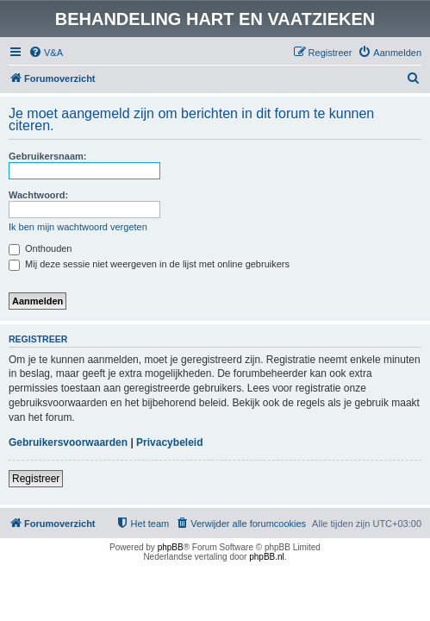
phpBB (171, 547)
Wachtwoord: (38, 195)
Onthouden (40, 248)
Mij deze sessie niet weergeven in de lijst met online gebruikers (149, 264)
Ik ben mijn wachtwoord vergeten (78, 227)
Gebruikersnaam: (47, 156)
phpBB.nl (266, 556)
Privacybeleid (169, 442)
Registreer (35, 479)
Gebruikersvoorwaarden (68, 442)
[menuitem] (45, 52)
